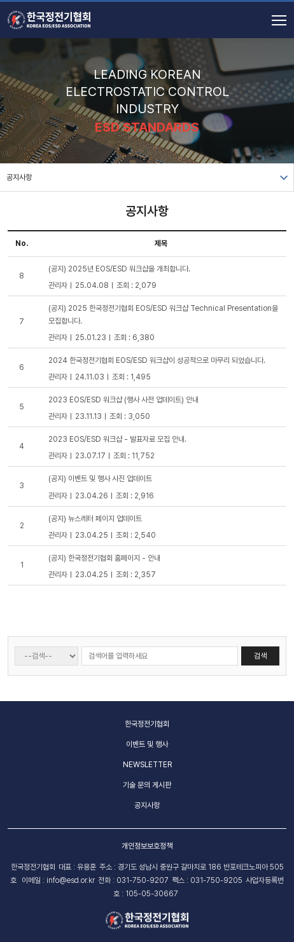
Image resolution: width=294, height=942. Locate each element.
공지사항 (19, 177)
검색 (260, 656)
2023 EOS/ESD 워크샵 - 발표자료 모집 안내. (117, 439)
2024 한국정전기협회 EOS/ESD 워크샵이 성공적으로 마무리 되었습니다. (156, 360)
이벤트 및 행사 (147, 744)
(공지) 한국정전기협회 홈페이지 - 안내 (104, 558)
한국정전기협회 (147, 724)
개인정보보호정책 (147, 846)
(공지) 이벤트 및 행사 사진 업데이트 (100, 478)
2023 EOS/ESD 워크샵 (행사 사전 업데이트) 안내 (123, 399)
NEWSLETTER (147, 764)
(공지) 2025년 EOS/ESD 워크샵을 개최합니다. (119, 268)
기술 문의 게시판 (147, 785)
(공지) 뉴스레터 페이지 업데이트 (95, 518)
